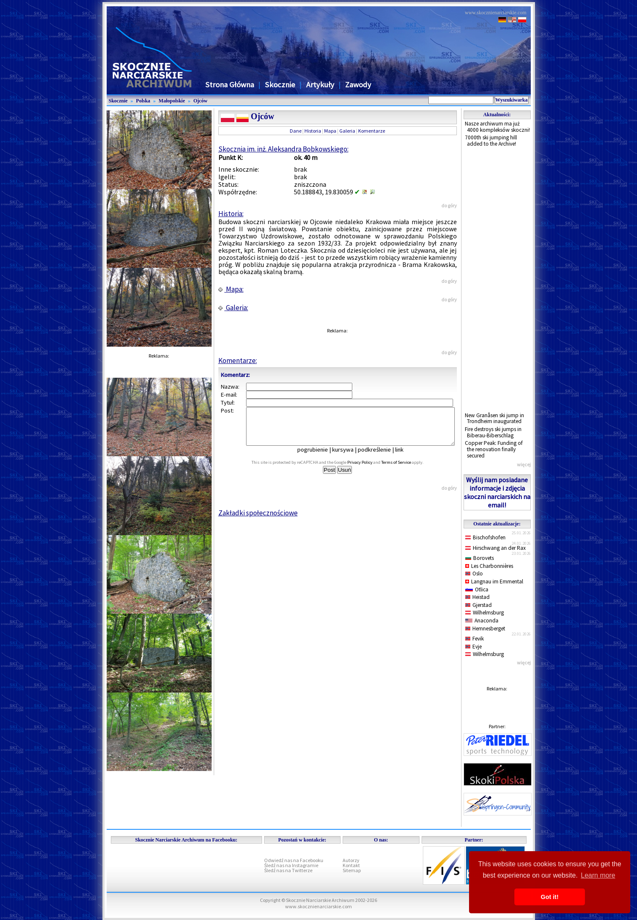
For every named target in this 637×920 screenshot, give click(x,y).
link (405, 457)
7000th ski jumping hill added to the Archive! (491, 140)
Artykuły (320, 84)
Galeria (347, 131)
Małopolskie (172, 101)
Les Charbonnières (489, 566)
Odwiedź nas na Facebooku (293, 860)
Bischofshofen (485, 537)
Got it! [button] (549, 897)
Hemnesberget (485, 628)
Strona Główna (229, 84)
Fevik (474, 638)
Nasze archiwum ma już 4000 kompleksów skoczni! (497, 126)
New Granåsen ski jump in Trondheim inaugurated (494, 418)
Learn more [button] (598, 875)
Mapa (330, 131)
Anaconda (481, 620)
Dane (295, 131)
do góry (449, 205)
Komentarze (371, 131)
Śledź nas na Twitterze (288, 870)
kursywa (348, 457)
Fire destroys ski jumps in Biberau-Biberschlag (493, 432)
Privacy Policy (369, 470)
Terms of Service (405, 470)
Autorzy (351, 860)
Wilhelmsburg (484, 612)
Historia (312, 131)
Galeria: (233, 307)
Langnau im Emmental (494, 581)
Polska (143, 101)
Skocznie (280, 84)
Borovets (479, 558)
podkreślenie (380, 457)
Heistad (477, 597)
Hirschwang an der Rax (495, 547)
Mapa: (231, 289)
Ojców (200, 101)
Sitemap (352, 870)
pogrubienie (318, 457)
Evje (473, 646)
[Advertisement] (497, 280)
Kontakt (351, 865)
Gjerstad (478, 605)
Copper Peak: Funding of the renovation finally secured (494, 449)
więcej (524, 464)
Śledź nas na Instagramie (291, 865)
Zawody (358, 84)
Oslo (474, 573)
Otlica (476, 589)
